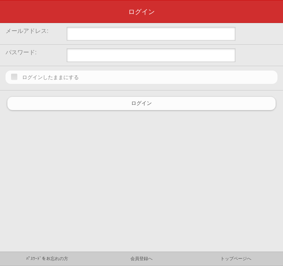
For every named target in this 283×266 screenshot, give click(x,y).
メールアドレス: (27, 31)
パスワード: (21, 52)
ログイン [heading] (141, 12)
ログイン (141, 103)
